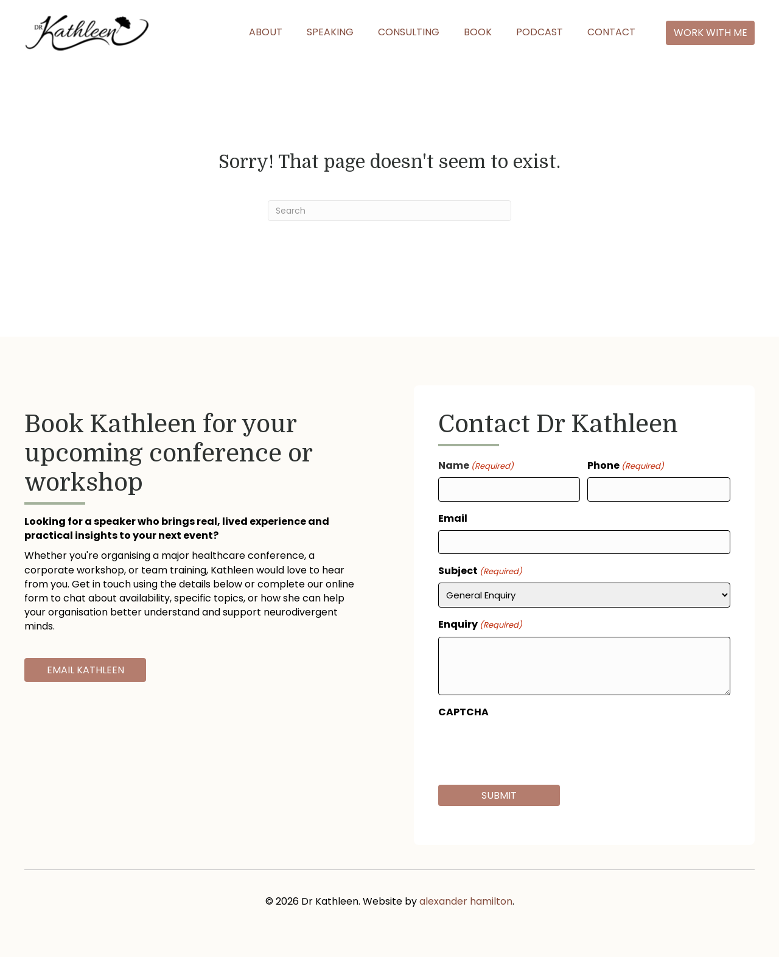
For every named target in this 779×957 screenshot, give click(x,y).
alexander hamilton (465, 901)
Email (452, 518)
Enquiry (480, 624)
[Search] (389, 210)
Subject (480, 571)
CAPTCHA (463, 712)
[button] (710, 32)
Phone (625, 465)
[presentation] (530, 747)
